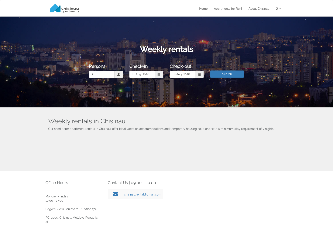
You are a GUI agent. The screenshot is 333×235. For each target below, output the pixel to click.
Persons (97, 66)
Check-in (138, 66)
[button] (278, 8)
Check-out (180, 66)
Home (203, 8)
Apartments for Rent (228, 8)
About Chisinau (258, 8)
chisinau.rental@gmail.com (142, 194)
